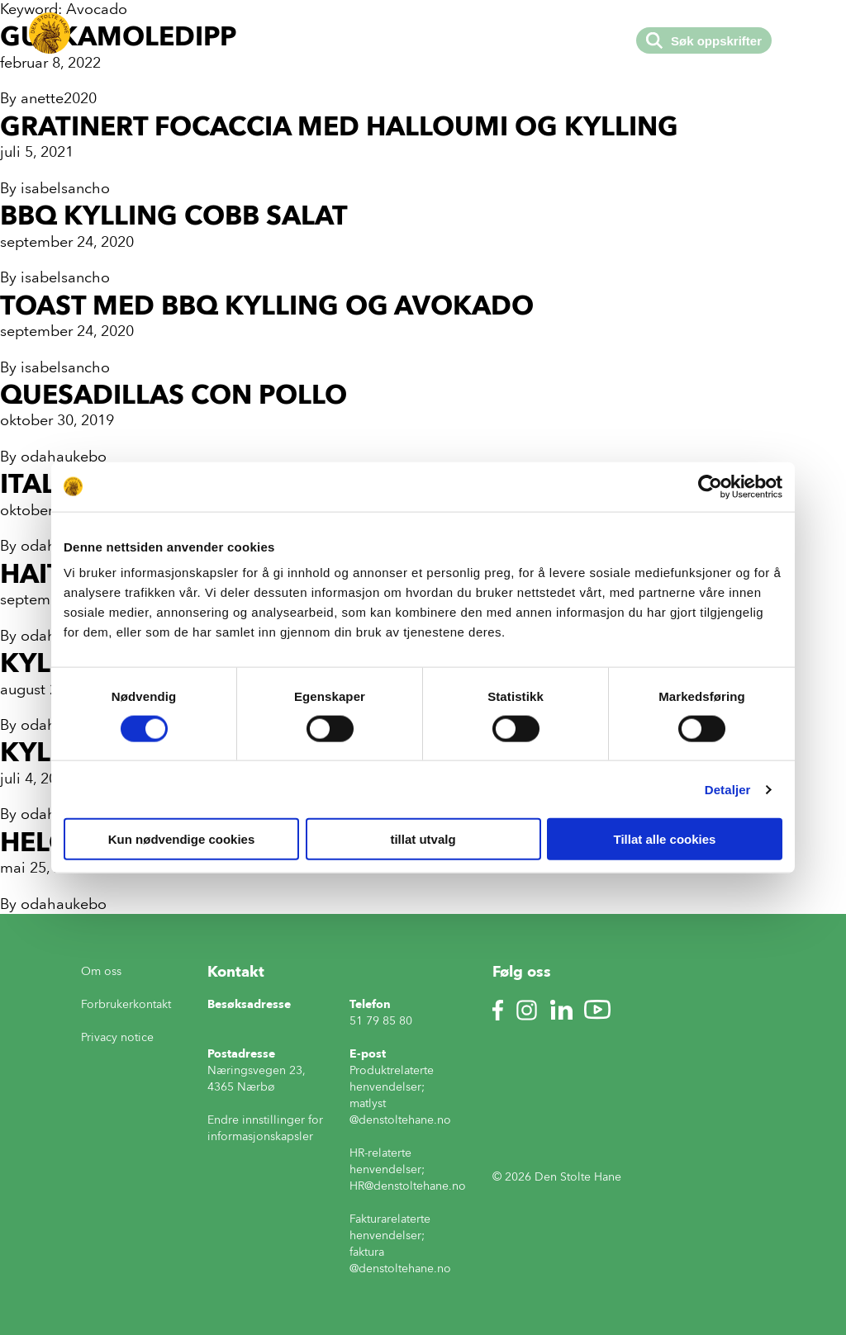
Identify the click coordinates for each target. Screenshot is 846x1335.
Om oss (101, 971)
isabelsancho (65, 188)
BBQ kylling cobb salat (174, 215)
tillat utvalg (422, 839)
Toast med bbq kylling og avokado (267, 305)
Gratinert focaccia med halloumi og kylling (339, 126)
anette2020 (59, 98)
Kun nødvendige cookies (181, 839)
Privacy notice (117, 1037)
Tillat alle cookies (665, 839)
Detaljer (728, 789)
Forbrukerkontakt (126, 1004)
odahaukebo (64, 456)
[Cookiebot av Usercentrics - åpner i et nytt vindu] (710, 486)
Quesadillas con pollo (173, 394)
